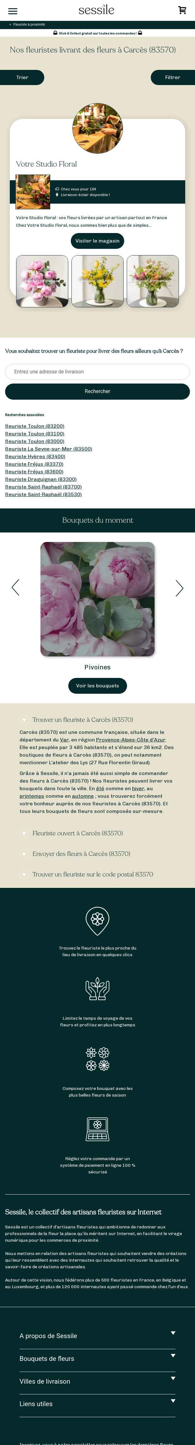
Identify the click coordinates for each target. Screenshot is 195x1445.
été (100, 788)
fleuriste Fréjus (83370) (34, 464)
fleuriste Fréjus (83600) (34, 472)
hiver (138, 788)
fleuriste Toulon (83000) (34, 441)
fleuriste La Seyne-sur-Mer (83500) (48, 449)
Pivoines (97, 667)
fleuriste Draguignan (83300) (41, 479)
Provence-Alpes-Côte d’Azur (130, 740)
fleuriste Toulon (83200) (34, 426)
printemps (32, 796)
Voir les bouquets (97, 686)
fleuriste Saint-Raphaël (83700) (43, 487)
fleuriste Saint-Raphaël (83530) (43, 494)
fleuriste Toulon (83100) (34, 434)
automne (83, 796)
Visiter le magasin (97, 241)
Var (64, 740)
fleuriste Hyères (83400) (35, 456)
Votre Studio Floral (46, 164)
